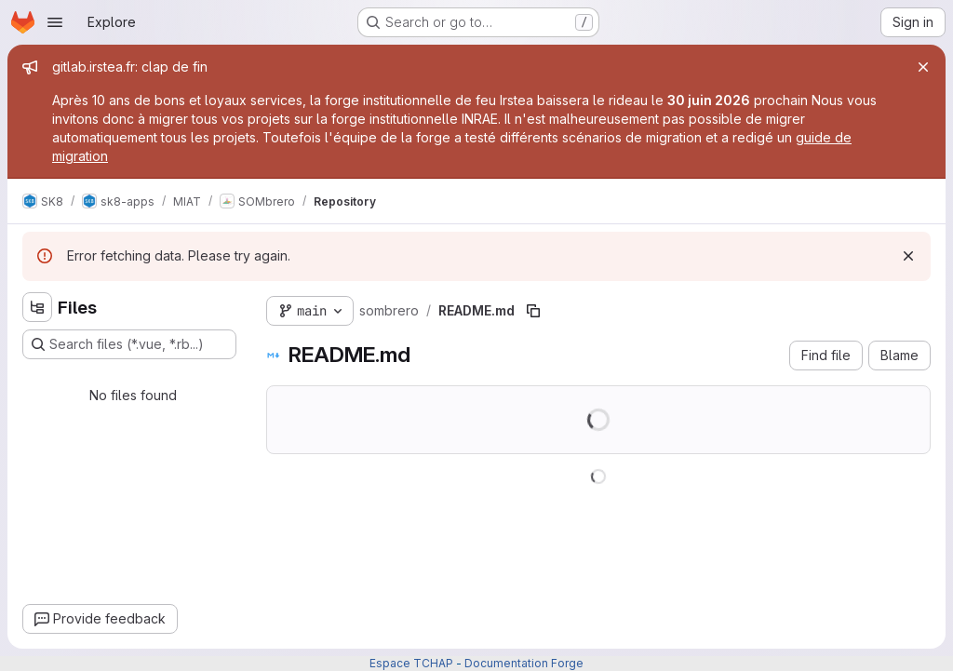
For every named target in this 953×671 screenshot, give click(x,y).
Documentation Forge (524, 663)
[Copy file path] (533, 311)
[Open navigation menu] (55, 22)
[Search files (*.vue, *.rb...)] (129, 344)
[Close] (923, 67)
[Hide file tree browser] (37, 307)
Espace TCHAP (411, 663)
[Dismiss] (908, 256)
